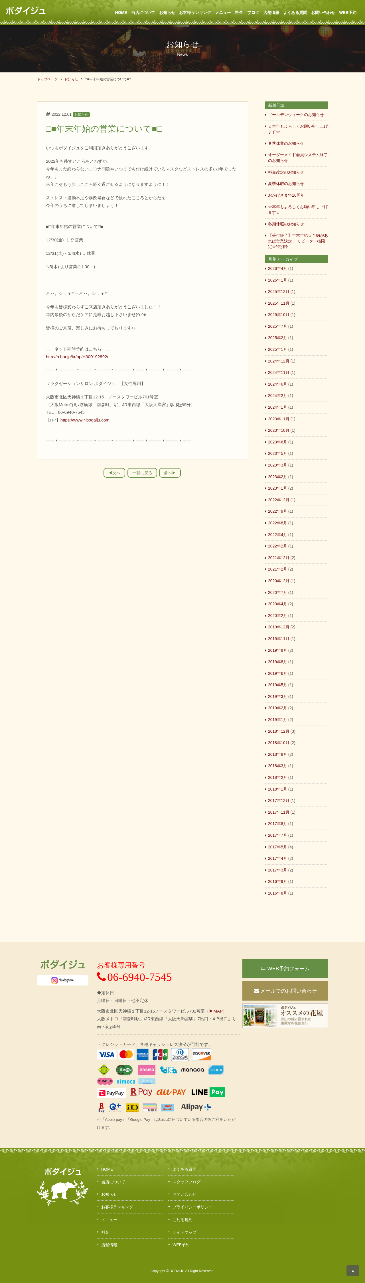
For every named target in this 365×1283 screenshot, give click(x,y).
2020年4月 (277, 604)
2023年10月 (278, 430)
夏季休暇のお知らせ (286, 183)
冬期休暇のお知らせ (286, 224)
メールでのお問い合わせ (285, 991)
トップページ (47, 79)
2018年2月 (277, 777)
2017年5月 (277, 847)
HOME (121, 13)
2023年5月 (277, 453)
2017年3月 (277, 870)
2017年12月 (278, 800)
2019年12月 (278, 627)
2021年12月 (278, 557)
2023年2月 (277, 476)
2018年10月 (278, 742)
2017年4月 (277, 858)
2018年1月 (277, 789)
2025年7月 (277, 326)
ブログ (253, 13)
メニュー (223, 13)
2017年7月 (277, 835)
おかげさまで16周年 (286, 195)
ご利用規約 (182, 1219)
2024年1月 (277, 407)
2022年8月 (277, 523)
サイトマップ (184, 1232)
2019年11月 (278, 638)
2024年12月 (278, 361)
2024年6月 (277, 384)
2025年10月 (278, 314)
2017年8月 (277, 823)
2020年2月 (277, 615)
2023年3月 (277, 465)
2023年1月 (277, 488)
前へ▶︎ (170, 473)
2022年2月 (277, 546)
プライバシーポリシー (192, 1207)
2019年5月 (277, 685)
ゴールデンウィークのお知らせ (296, 114)
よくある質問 (295, 13)
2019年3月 (277, 696)
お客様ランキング (195, 13)
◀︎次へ (114, 473)
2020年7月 (277, 592)
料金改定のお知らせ (286, 172)
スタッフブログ (186, 1182)
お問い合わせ (323, 13)
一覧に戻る (142, 473)
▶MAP (216, 1011)
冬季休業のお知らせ (286, 143)
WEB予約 (347, 13)
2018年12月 (278, 731)
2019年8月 (277, 661)
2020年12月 (278, 581)
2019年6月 (277, 673)
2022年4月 (277, 534)
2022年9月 (277, 511)
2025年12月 (278, 291)
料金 (239, 13)
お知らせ (167, 13)
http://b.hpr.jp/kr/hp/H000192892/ (77, 356)
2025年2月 (277, 337)
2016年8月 (277, 893)
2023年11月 (278, 419)
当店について (143, 13)
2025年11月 (278, 303)
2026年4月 (277, 268)
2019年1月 (277, 719)
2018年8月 (277, 754)
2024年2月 (277, 395)
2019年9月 (277, 650)
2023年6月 (277, 442)
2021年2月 (277, 569)
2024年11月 (278, 372)
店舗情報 (271, 13)
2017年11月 (278, 812)
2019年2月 (277, 708)
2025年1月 (277, 349)
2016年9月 (277, 881)
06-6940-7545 (134, 977)
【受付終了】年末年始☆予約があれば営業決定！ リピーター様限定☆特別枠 (298, 241)
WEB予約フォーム (285, 969)
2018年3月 (277, 765)
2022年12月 (278, 500)
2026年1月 (277, 280)
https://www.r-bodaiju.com (85, 420)
